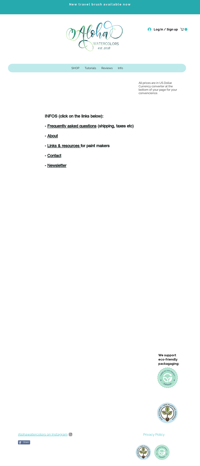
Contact (54, 155)
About (52, 136)
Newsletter (56, 165)
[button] (183, 29)
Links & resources (64, 145)
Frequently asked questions (71, 126)
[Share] (24, 442)
